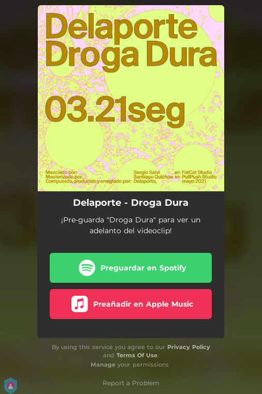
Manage (103, 364)
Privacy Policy (188, 347)
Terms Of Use (137, 355)
